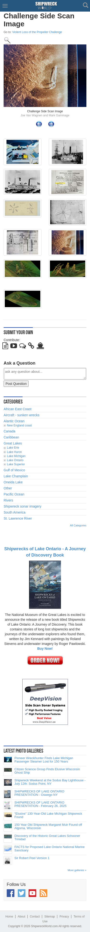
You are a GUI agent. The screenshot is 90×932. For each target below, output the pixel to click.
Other (8, 488)
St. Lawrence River (18, 518)
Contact (35, 916)
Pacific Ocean (14, 494)
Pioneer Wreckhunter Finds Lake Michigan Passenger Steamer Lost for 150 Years (43, 759)
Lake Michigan (16, 456)
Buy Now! (45, 648)
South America (14, 512)
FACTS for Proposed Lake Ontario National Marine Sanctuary (49, 848)
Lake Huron (14, 452)
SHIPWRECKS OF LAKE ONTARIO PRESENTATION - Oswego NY (39, 793)
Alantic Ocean (14, 421)
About (21, 916)
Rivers (8, 500)
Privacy (64, 916)
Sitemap (49, 916)
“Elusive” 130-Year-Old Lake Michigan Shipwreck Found (48, 815)
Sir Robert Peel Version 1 (31, 858)
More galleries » (77, 870)
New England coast (19, 425)
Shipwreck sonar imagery (22, 506)
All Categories (78, 525)
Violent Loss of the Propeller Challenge (37, 32)
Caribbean (11, 437)
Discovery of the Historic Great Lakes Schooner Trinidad (47, 837)
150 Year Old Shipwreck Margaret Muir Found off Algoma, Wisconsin (48, 826)
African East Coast (17, 409)
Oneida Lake (13, 482)
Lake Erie (13, 447)
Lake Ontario (15, 460)
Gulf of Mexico (14, 470)
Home (9, 916)
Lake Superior (16, 464)
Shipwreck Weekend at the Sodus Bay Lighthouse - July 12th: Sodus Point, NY (49, 782)
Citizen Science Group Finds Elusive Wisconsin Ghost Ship (47, 771)
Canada (9, 431)
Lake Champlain (16, 476)
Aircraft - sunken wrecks (21, 415)
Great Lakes (13, 443)
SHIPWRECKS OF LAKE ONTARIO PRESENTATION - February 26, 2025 (40, 804)
